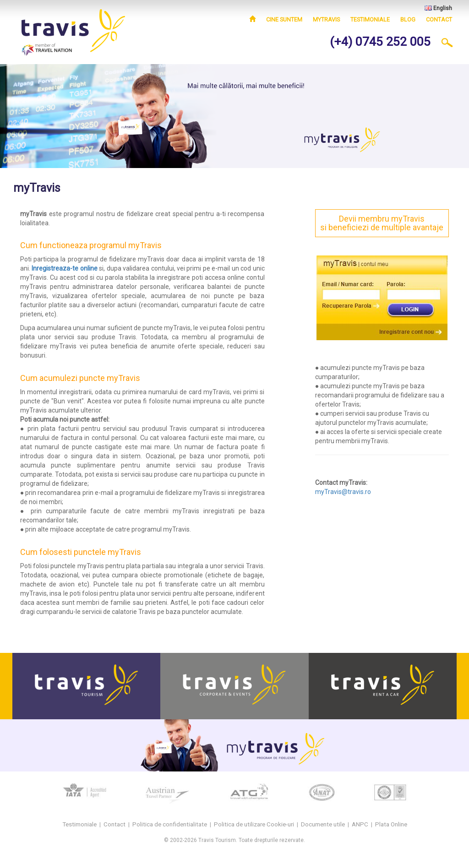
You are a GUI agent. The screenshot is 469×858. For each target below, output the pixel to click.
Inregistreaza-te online (64, 268)
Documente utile (323, 824)
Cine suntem (284, 19)
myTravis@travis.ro (343, 491)
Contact (439, 19)
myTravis (326, 19)
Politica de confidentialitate (169, 824)
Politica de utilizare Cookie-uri (254, 824)
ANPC (360, 824)
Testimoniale (370, 19)
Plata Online (391, 824)
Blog (407, 19)
